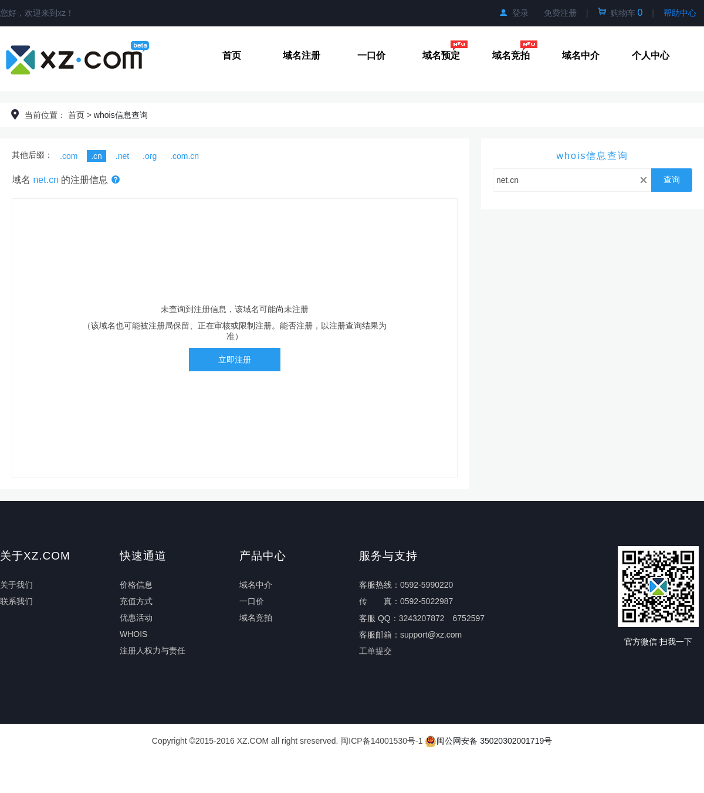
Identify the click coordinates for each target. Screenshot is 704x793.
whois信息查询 (121, 115)
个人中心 (650, 55)
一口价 (371, 55)
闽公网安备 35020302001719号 (488, 740)
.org (150, 156)
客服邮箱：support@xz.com (410, 634)
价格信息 (136, 584)
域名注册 (301, 55)
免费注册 (560, 13)
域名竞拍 (515, 55)
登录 (514, 13)
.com (68, 156)
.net (122, 156)
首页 (231, 55)
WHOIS (133, 634)
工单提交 (375, 651)
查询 (672, 179)
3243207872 (422, 618)
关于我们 (16, 584)
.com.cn (184, 156)
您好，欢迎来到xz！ (37, 13)
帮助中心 (680, 13)
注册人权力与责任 (152, 650)
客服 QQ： (379, 618)
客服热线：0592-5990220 (406, 584)
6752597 (469, 618)
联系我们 (16, 601)
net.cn (46, 180)
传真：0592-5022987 (406, 601)
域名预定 (445, 55)
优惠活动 (136, 617)
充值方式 (136, 601)
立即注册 (234, 359)
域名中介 (581, 55)
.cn (96, 156)
